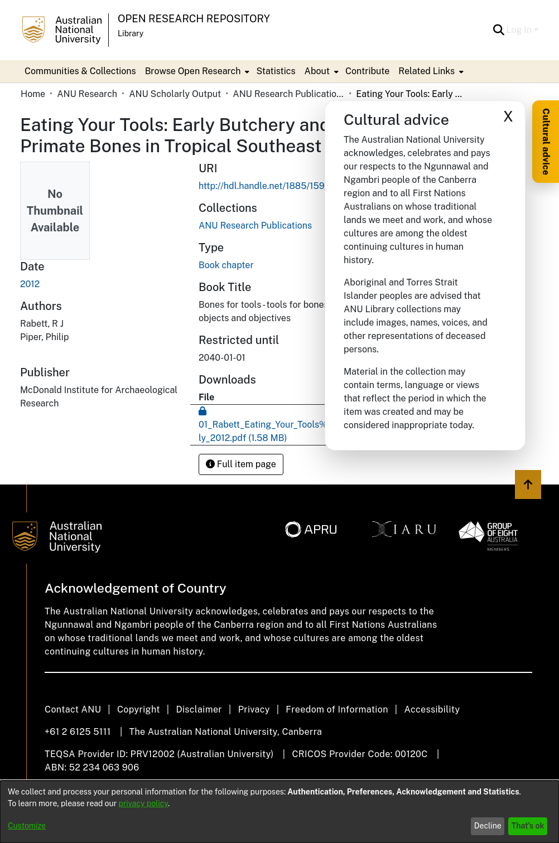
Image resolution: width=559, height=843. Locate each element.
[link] (255, 225)
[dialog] (279, 812)
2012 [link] (30, 284)
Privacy (254, 709)
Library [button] (130, 33)
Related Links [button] (426, 71)
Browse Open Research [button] (193, 71)
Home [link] (33, 94)
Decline (488, 825)
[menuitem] (196, 71)
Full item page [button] (241, 464)
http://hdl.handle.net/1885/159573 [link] (270, 186)
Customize (27, 825)
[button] (499, 30)
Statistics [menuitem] (275, 71)
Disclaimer (199, 709)
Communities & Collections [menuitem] (80, 71)
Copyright (138, 709)
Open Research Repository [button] (194, 19)
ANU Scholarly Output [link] (175, 94)
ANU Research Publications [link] (288, 94)
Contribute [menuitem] (367, 71)
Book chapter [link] (226, 265)
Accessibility (432, 709)
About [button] (317, 71)
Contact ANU (73, 709)
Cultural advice (546, 141)
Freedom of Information (337, 709)
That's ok (528, 825)
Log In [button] (520, 30)
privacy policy (143, 803)
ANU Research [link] (87, 94)
